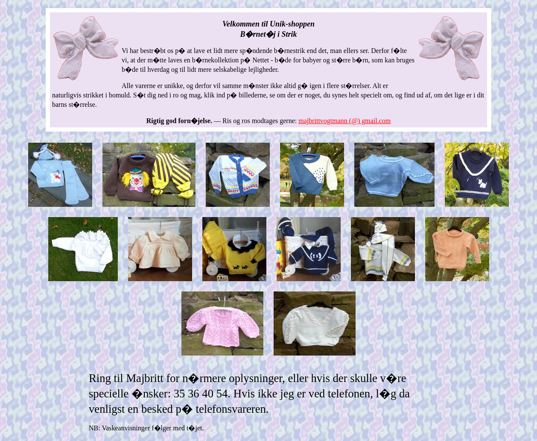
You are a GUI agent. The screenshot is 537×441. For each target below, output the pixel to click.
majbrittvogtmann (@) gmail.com (344, 120)
